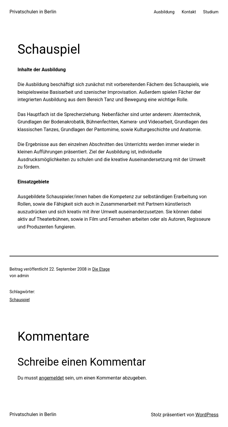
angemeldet (51, 378)
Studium (210, 11)
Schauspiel (20, 299)
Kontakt (189, 11)
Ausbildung (164, 11)
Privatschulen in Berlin (33, 12)
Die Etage (101, 269)
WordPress (206, 415)
